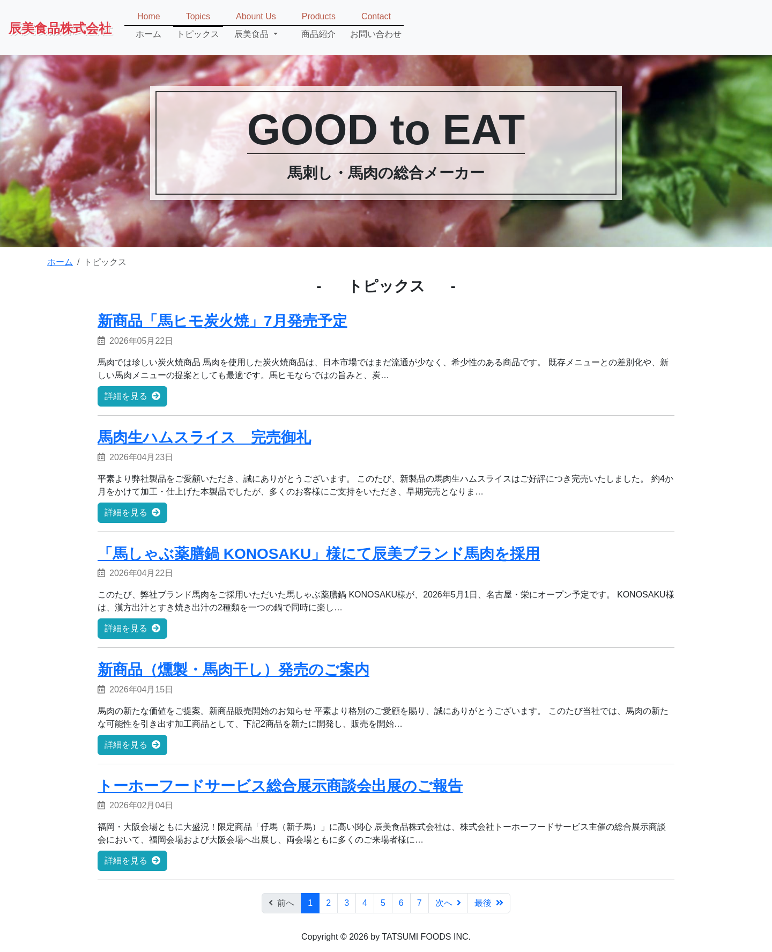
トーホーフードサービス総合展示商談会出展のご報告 (280, 786)
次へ (448, 902)
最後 (488, 902)
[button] (256, 25)
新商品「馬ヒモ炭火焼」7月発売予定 (222, 321)
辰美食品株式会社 (60, 27)
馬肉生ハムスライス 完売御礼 (204, 437)
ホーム (60, 262)
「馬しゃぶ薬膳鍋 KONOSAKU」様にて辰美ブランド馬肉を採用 (319, 553)
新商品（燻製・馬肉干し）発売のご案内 (233, 669)
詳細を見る (132, 396)
